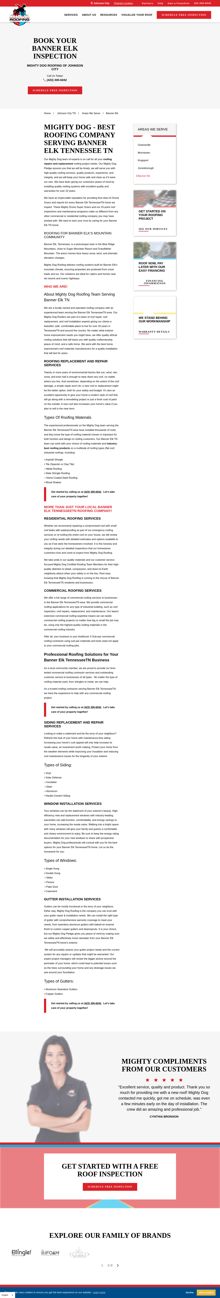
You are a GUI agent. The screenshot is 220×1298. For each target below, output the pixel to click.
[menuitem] (71, 15)
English (5, 1295)
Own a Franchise (179, 3)
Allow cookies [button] (206, 1292)
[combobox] (7, 1295)
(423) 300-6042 (57, 80)
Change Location (123, 3)
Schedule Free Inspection (184, 14)
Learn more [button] (99, 1292)
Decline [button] (190, 1292)
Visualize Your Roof (137, 14)
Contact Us (110, 1279)
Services (71, 14)
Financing (82, 1279)
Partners (147, 3)
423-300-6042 (202, 3)
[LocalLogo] (19, 15)
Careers (138, 1279)
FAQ (160, 3)
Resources (108, 14)
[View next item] (118, 1248)
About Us (89, 14)
